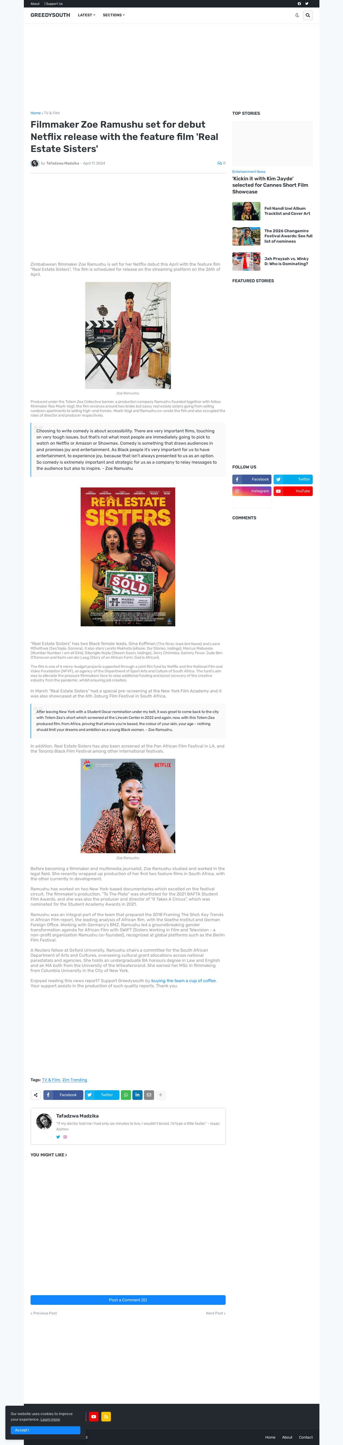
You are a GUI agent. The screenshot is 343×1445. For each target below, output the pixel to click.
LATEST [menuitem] (85, 15)
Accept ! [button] (22, 1430)
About (35, 4)
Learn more (50, 1419)
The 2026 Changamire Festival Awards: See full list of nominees (288, 236)
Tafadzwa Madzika (77, 1116)
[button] (297, 15)
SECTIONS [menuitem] (112, 15)
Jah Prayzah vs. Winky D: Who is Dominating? (286, 261)
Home (36, 113)
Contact (306, 1437)
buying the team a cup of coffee (183, 980)
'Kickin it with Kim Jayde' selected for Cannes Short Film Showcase (270, 185)
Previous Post (45, 1313)
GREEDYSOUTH (50, 15)
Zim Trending (74, 1080)
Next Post (214, 1313)
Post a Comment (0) (128, 1300)
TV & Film (52, 113)
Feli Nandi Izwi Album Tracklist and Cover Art (287, 211)
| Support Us (53, 4)
